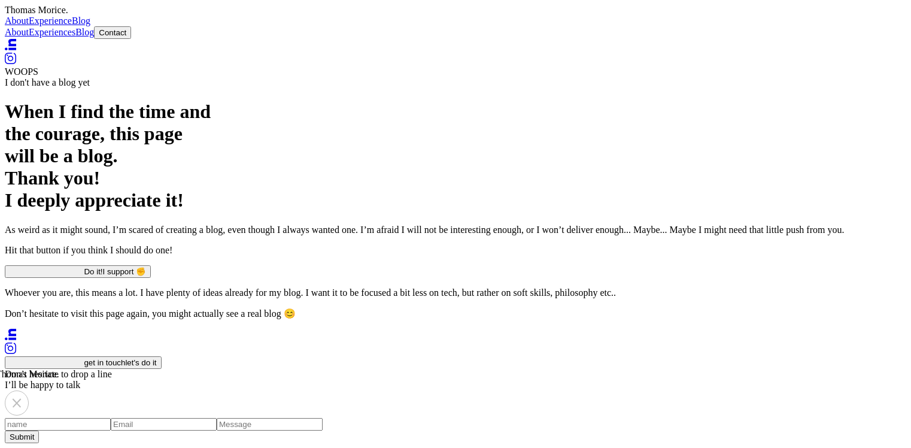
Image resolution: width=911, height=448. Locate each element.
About (17, 21)
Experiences (52, 32)
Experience (50, 21)
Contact (112, 32)
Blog (81, 21)
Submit (22, 436)
